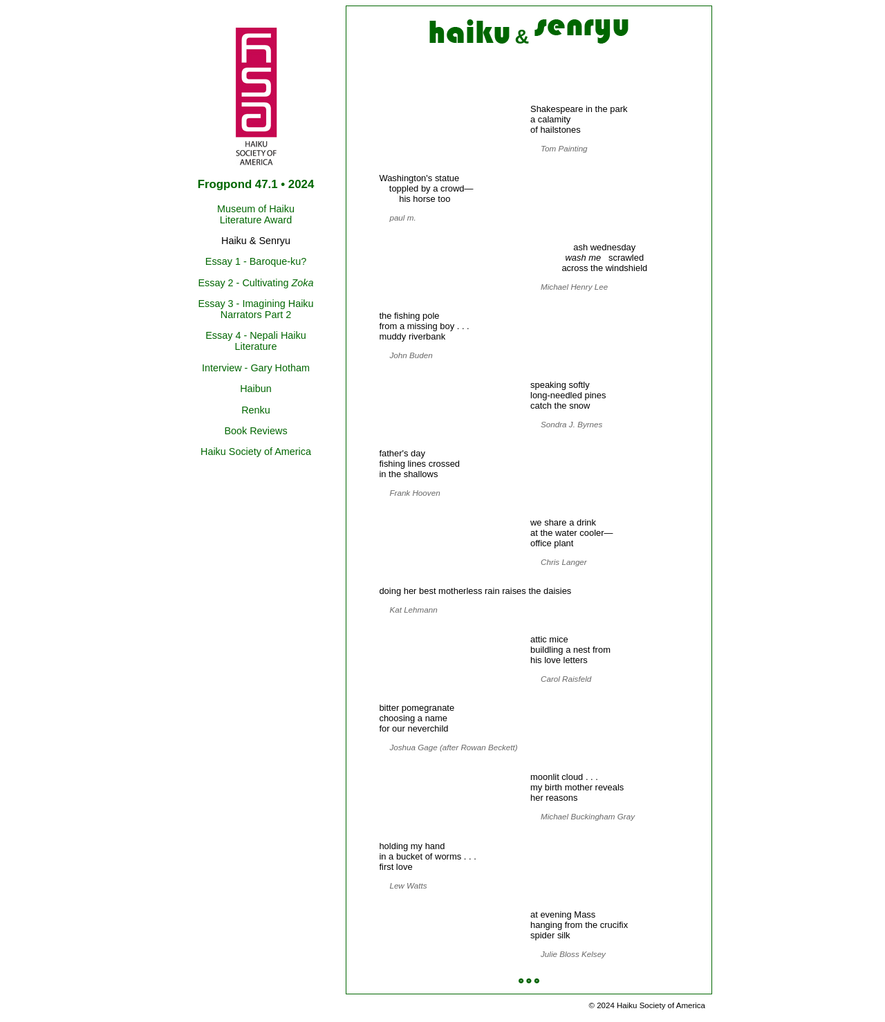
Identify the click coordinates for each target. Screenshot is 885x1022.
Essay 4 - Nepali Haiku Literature (255, 341)
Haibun (256, 388)
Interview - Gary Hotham (256, 367)
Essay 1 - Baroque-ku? (255, 261)
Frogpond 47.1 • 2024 (256, 184)
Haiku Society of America (256, 451)
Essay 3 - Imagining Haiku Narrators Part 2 (255, 309)
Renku (255, 410)
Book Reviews (255, 430)
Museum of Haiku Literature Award (256, 214)
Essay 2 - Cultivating (255, 282)
